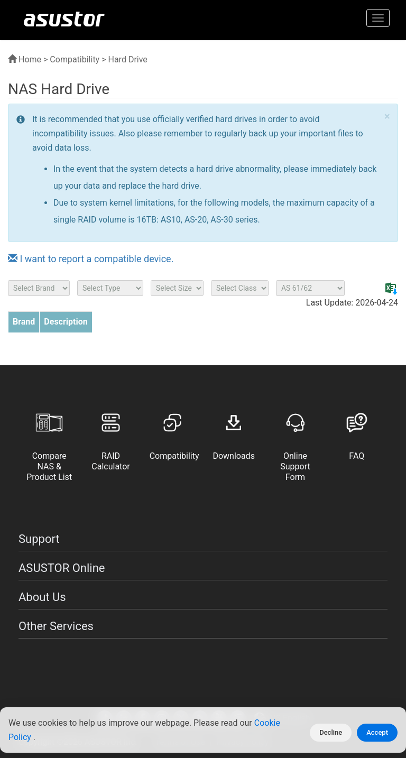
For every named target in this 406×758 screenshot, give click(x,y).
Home (24, 59)
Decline (330, 732)
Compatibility (74, 59)
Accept (377, 732)
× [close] (387, 116)
